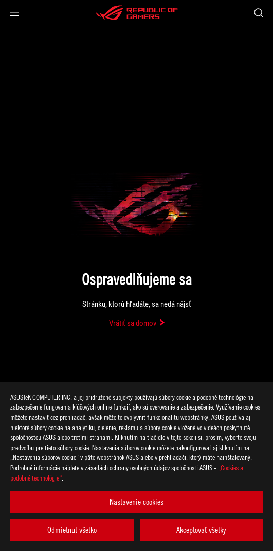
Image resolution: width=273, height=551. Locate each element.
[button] (14, 13)
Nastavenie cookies (136, 501)
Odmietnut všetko (72, 530)
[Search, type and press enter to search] (258, 13)
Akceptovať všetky (201, 530)
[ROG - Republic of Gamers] (137, 13)
